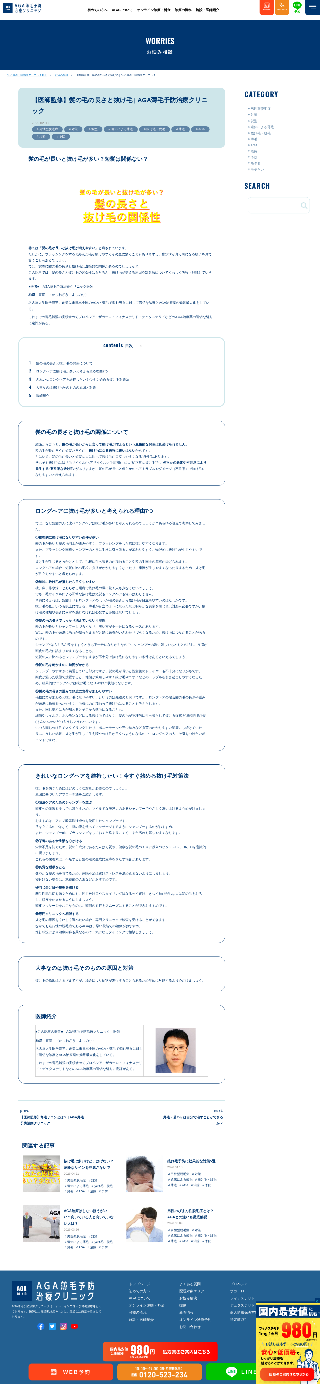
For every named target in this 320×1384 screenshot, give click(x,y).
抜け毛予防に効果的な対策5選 (191, 1161)
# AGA (200, 129)
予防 (254, 157)
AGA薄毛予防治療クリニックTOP (27, 75)
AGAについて (122, 10)
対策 (254, 115)
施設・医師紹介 (207, 10)
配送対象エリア (191, 1291)
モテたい (257, 169)
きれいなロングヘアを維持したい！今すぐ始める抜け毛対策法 (82, 379)
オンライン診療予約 (195, 1320)
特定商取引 (239, 1320)
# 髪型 (93, 129)
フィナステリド (242, 1298)
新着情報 (186, 1312)
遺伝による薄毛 (262, 127)
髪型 (254, 121)
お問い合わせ (190, 1327)
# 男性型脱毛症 (47, 129)
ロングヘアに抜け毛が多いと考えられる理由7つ (72, 371)
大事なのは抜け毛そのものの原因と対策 (66, 387)
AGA (254, 145)
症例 (182, 1305)
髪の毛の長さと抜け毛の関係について (64, 363)
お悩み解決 (188, 1298)
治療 (254, 151)
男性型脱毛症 (261, 109)
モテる (256, 163)
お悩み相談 (61, 75)
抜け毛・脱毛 (261, 133)
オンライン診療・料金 (153, 10)
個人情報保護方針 (244, 1312)
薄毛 (254, 139)
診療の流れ (183, 10)
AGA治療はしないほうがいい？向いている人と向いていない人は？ (89, 1217)
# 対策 (73, 129)
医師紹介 (42, 396)
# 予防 (60, 136)
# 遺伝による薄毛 (120, 129)
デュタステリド (242, 1305)
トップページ (139, 1284)
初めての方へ (97, 10)
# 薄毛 (180, 129)
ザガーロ (237, 1291)
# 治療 (41, 136)
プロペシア (239, 1284)
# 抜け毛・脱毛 (154, 129)
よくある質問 (190, 1284)
